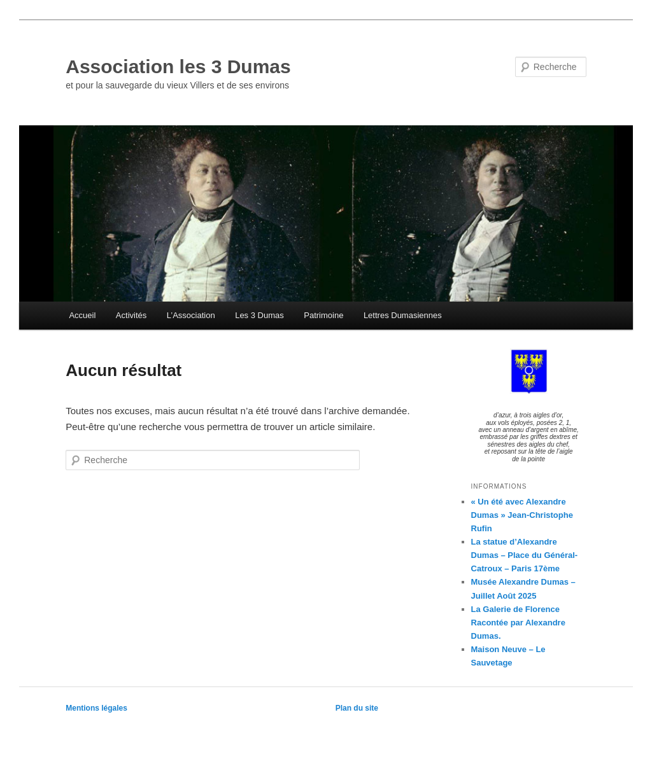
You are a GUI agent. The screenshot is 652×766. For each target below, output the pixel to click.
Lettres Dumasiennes (403, 315)
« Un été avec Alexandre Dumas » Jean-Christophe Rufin (522, 515)
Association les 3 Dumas (178, 66)
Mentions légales (96, 708)
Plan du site (357, 708)
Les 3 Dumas (259, 315)
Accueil (82, 315)
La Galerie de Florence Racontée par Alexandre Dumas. (518, 622)
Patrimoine (323, 315)
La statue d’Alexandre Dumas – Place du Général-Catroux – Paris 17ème (524, 555)
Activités (131, 315)
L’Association (191, 315)
